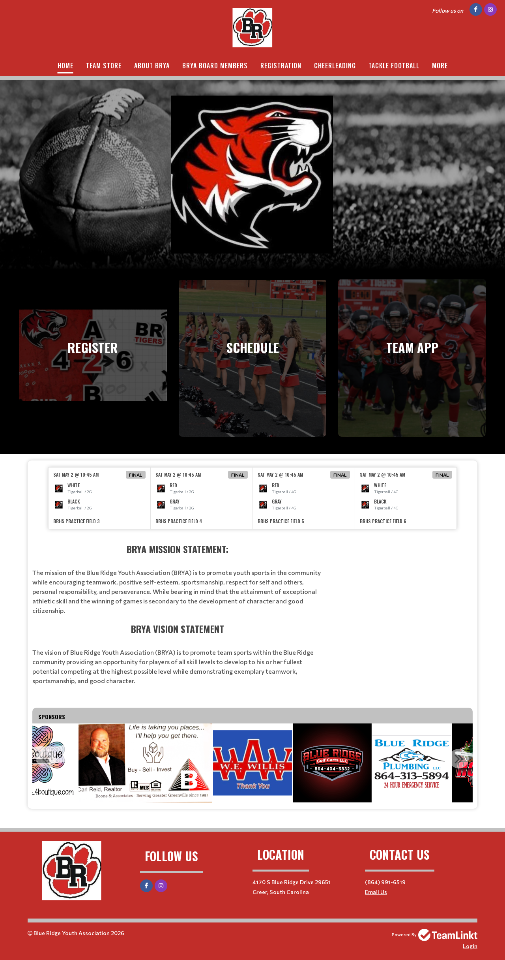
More (440, 65)
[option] (100, 498)
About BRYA (152, 65)
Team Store (104, 65)
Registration (280, 65)
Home (65, 65)
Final (135, 474)
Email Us (376, 892)
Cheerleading (335, 65)
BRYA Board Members (215, 65)
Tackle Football (393, 65)
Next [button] (459, 758)
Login (470, 946)
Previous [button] (46, 758)
